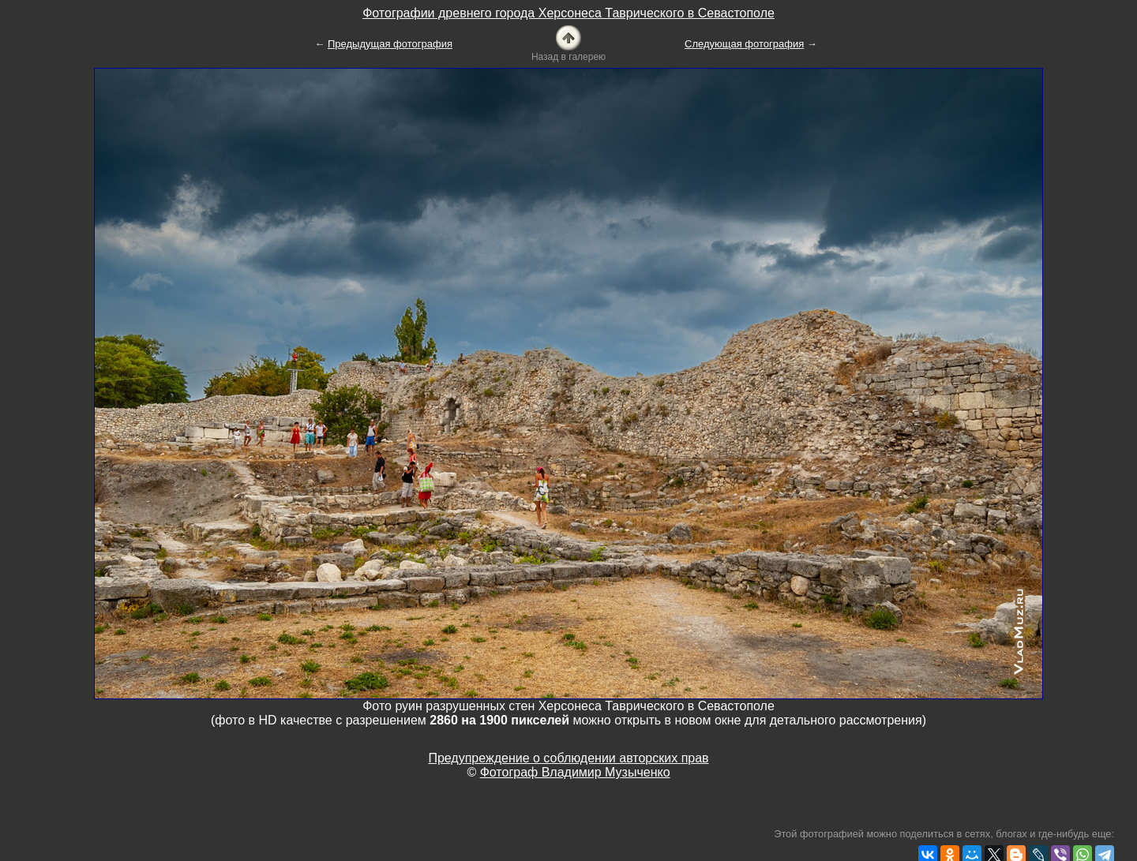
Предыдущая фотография (390, 44)
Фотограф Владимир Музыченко (575, 772)
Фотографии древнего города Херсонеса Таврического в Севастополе (568, 13)
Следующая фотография (744, 44)
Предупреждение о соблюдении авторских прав (568, 758)
